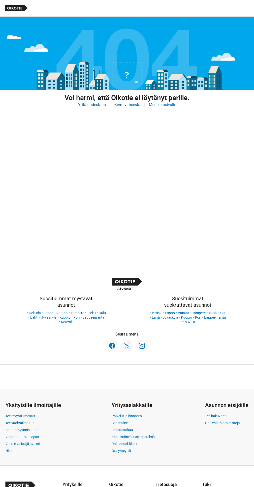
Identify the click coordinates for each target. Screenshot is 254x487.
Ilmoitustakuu (122, 430)
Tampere (77, 313)
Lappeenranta (93, 317)
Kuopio (65, 317)
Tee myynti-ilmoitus (20, 416)
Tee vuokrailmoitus (19, 423)
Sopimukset (121, 423)
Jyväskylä (49, 317)
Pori (76, 317)
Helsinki (35, 313)
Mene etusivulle (162, 104)
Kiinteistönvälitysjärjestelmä (133, 437)
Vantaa (62, 313)
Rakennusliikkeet (124, 444)
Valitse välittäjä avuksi (22, 444)
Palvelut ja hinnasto (127, 416)
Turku (91, 313)
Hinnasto (12, 451)
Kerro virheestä (127, 104)
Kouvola (67, 322)
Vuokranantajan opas (22, 437)
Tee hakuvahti (215, 416)
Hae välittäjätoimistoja (222, 423)
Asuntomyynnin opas (21, 430)
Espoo (48, 313)
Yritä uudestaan (92, 104)
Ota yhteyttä (121, 451)
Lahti (34, 317)
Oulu (102, 313)
